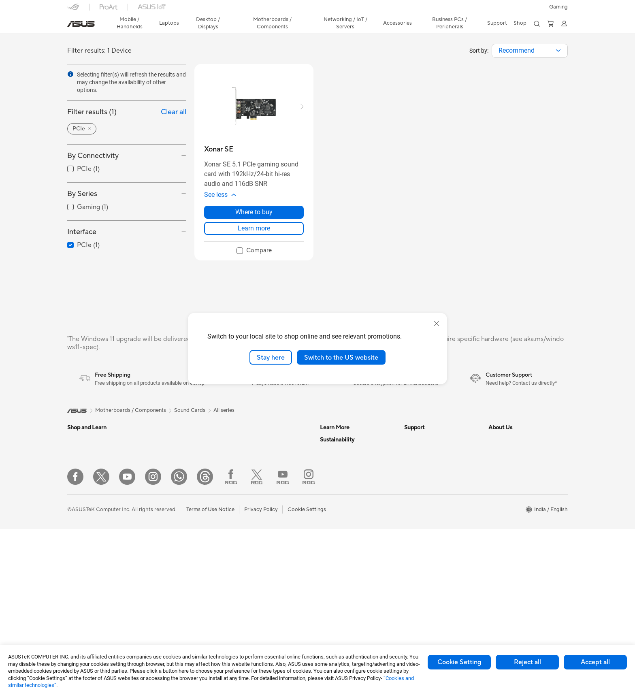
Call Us (412, 504)
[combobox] (530, 51)
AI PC (327, 516)
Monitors (78, 566)
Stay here (271, 357)
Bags (240, 560)
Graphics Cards (170, 517)
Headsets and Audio (258, 548)
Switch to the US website (341, 357)
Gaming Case (167, 529)
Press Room (502, 492)
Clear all (173, 112)
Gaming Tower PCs (173, 443)
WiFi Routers (250, 480)
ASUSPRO (332, 455)
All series (223, 414)
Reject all (527, 662)
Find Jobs (499, 540)
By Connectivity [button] (93, 155)
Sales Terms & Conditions (434, 516)
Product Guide (337, 492)
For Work (78, 505)
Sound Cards (166, 565)
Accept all (595, 662)
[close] (436, 323)
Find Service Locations (431, 455)
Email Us (414, 492)
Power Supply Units (174, 553)
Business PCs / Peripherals (449, 23)
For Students (82, 529)
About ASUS (503, 443)
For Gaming (81, 541)
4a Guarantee (420, 608)
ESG (325, 577)
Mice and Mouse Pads (260, 536)
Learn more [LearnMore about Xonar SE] (254, 232)
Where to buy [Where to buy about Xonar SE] (254, 216)
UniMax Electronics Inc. (516, 528)
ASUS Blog (333, 480)
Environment (335, 589)
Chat (410, 577)
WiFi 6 (241, 468)
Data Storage (250, 443)
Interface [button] (81, 232)
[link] (81, 24)
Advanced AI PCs (341, 528)
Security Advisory (425, 528)
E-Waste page (505, 480)
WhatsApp (417, 565)
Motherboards (168, 504)
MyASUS (415, 553)
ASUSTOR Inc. (505, 504)
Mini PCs (161, 480)
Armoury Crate (338, 540)
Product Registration (429, 468)
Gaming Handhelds (90, 468)
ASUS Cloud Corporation (519, 516)
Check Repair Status (429, 443)
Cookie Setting (459, 662)
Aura (325, 553)
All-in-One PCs (168, 468)
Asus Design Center (343, 443)
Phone (75, 456)
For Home (79, 493)
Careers (497, 553)
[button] (558, 7)
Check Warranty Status (432, 480)
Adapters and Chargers (262, 572)
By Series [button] (82, 193)
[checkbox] (254, 255)
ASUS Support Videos (430, 540)
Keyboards (247, 523)
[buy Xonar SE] (219, 149)
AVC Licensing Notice (346, 504)
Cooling (160, 541)
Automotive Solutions (346, 468)
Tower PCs (164, 455)
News (495, 455)
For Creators (82, 517)
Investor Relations (510, 468)
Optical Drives (168, 577)
